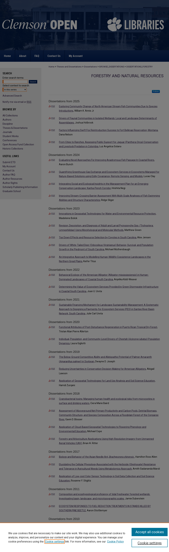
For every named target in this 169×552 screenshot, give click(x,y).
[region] (84, 537)
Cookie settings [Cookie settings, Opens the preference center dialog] (150, 543)
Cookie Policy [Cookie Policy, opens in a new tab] (115, 541)
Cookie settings (54, 541)
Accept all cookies (149, 532)
